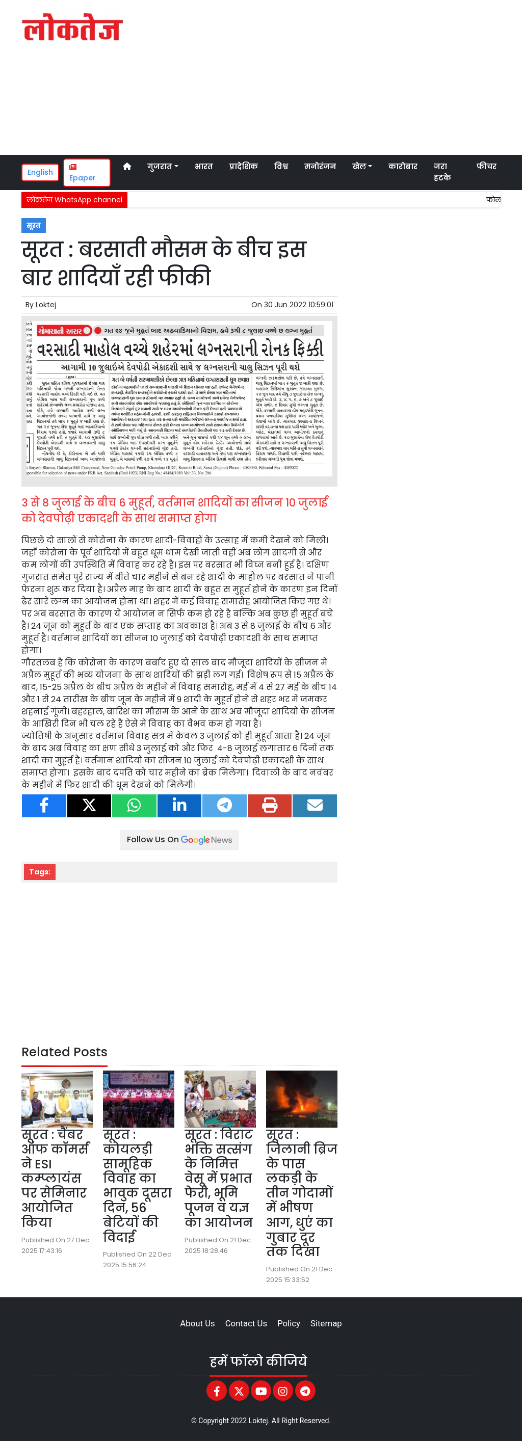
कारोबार (402, 167)
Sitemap (326, 1323)
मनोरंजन (320, 167)
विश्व (281, 167)
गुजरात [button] (159, 167)
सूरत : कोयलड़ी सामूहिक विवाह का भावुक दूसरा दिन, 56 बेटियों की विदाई (137, 1186)
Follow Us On (179, 839)
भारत (204, 167)
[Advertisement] (353, 76)
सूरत (34, 225)
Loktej (46, 305)
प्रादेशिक (243, 167)
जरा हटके (442, 172)
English (40, 172)
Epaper (82, 173)
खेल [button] (359, 167)
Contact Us (246, 1323)
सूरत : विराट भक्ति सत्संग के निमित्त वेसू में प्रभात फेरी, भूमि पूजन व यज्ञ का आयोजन (219, 1178)
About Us (197, 1323)
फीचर (487, 167)
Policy (288, 1323)
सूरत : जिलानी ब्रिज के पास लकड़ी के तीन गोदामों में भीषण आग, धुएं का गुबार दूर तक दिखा (301, 1193)
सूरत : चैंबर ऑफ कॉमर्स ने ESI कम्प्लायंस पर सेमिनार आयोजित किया (55, 1178)
